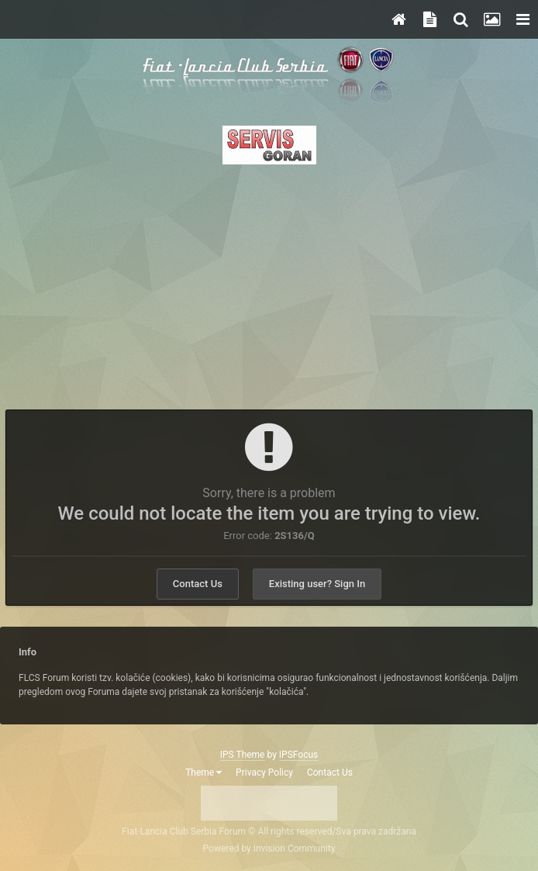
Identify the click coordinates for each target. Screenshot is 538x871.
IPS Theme (242, 754)
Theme (203, 772)
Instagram (286, 802)
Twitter (252, 802)
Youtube (320, 802)
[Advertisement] (269, 282)
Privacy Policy (264, 772)
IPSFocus (298, 754)
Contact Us (197, 583)
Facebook (218, 802)
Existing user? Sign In (317, 583)
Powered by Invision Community (269, 848)
